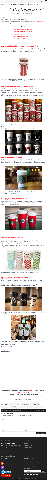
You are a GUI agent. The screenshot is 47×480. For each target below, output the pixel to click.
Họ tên (2, 428)
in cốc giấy (5, 406)
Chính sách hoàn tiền (5, 465)
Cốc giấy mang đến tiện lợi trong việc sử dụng (23, 31)
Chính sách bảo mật (5, 467)
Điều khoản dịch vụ (27, 449)
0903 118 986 (8, 450)
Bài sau (43, 410)
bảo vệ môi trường (8, 404)
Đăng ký (43, 471)
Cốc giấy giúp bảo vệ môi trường (20, 34)
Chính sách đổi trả (4, 463)
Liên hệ (25, 451)
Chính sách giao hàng (5, 461)
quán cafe (21, 406)
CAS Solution (36, 478)
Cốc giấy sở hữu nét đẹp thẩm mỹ (20, 38)
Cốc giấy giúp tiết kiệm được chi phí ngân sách (23, 29)
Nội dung (3, 417)
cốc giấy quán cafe (25, 404)
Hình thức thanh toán (28, 445)
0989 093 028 (14, 450)
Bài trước (37, 410)
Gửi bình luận (41, 433)
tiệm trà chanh (29, 406)
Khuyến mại (26, 443)
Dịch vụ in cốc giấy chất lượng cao (20, 41)
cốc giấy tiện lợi (36, 404)
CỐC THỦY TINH (31, 390)
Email (25, 428)
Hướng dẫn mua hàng (28, 447)
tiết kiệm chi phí (38, 406)
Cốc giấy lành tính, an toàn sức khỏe (21, 36)
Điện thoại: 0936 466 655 (7, 448)
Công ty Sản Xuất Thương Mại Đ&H (33, 462)
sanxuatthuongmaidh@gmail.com (8, 452)
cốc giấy (17, 404)
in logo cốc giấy (13, 406)
